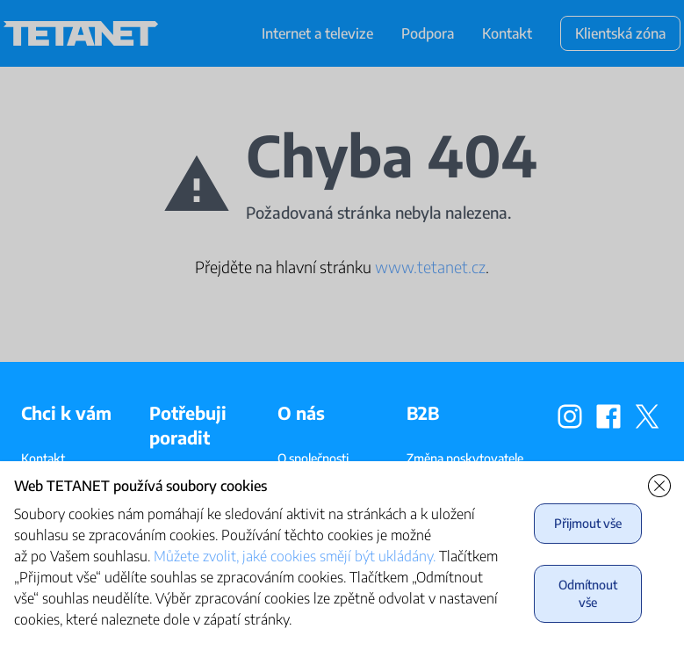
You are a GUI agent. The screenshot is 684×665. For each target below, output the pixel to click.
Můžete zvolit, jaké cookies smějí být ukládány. (295, 556)
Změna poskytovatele (465, 458)
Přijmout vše (588, 523)
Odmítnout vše (587, 593)
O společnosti (313, 458)
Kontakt (43, 458)
